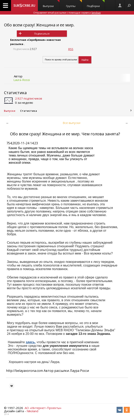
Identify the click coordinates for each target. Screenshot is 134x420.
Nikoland (32, 411)
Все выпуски (71, 123)
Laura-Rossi (21, 80)
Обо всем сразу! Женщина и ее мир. (39, 25)
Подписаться (41, 33)
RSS (70, 49)
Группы (74, 4)
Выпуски (51, 4)
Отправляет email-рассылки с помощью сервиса (67, 12)
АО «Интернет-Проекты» (43, 408)
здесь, (31, 342)
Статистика (15, 92)
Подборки (96, 4)
